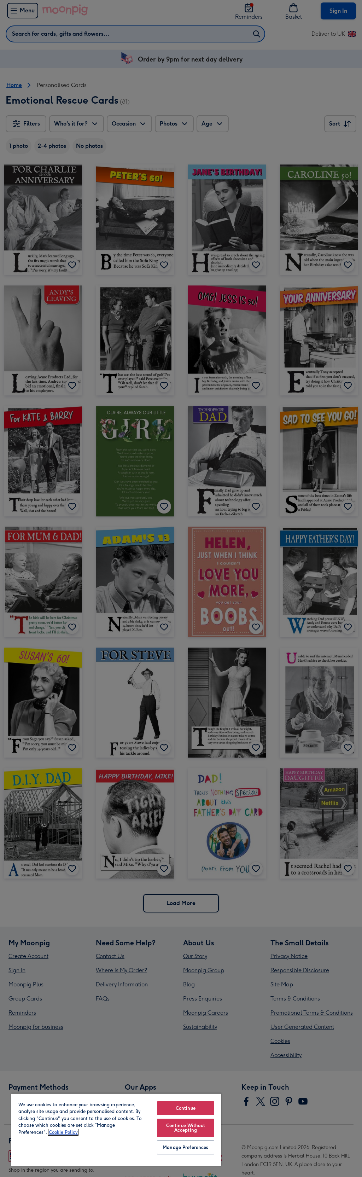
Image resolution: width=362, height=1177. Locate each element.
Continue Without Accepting (185, 1128)
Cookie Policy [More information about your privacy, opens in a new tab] (63, 1132)
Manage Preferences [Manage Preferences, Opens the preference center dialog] (185, 1147)
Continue (185, 1108)
